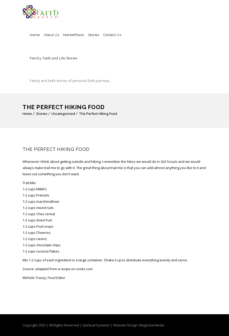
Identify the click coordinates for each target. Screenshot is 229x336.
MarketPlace (73, 35)
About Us (51, 35)
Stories (93, 35)
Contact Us (112, 35)
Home (35, 35)
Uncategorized (63, 113)
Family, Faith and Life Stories (70, 74)
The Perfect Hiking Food (98, 113)
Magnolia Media (151, 325)
